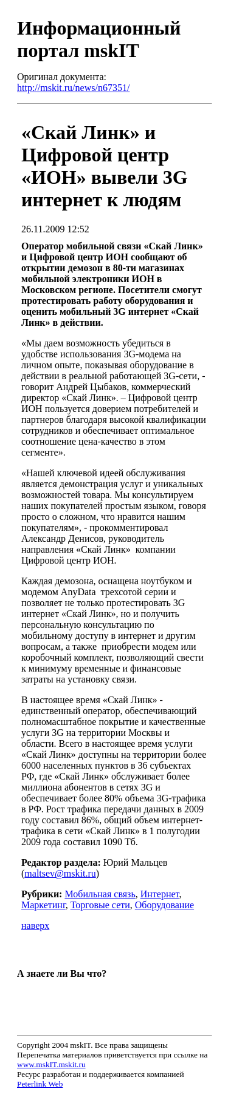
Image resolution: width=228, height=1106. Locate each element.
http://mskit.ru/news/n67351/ (73, 88)
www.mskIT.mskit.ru (51, 1064)
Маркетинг (43, 905)
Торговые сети (100, 905)
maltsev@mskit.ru (59, 873)
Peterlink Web (40, 1083)
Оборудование (164, 905)
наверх (35, 925)
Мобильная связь (99, 894)
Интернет (159, 894)
